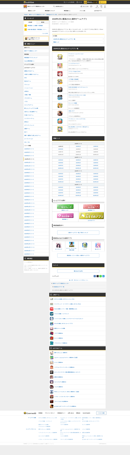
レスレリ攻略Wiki (86, 429)
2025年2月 (78, 160)
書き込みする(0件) (78, 271)
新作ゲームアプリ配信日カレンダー (61, 283)
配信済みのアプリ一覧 (59, 286)
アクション (27, 84)
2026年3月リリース (29, 152)
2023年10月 (60, 195)
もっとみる (45, 33)
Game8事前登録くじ (29, 61)
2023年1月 (60, 187)
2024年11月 (78, 181)
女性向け (26, 91)
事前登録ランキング (50, 10)
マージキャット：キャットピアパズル (76, 119)
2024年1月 (60, 173)
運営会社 (78, 413)
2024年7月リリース (29, 220)
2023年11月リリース (29, 247)
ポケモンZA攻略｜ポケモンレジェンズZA (47, 417)
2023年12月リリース (29, 243)
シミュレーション (28, 88)
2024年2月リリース (29, 237)
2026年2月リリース (29, 155)
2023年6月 (95, 190)
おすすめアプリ (98, 10)
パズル (26, 101)
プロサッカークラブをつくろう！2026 (77, 95)
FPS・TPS (27, 142)
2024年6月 (95, 176)
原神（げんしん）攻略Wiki (44, 429)
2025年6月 (95, 162)
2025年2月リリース (29, 196)
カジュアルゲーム (28, 105)
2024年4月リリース (29, 230)
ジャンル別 (82, 10)
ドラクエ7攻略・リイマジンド (45, 421)
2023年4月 (60, 190)
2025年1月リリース (29, 199)
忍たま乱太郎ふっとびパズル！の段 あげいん (78, 126)
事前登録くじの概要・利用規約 (35, 25)
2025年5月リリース (29, 186)
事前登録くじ (67, 10)
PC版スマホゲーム (28, 115)
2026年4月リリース (29, 149)
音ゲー (26, 132)
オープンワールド (28, 138)
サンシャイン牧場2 (72, 103)
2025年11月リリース (29, 165)
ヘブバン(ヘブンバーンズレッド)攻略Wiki (47, 432)
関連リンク (56, 42)
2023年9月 (95, 192)
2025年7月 (60, 165)
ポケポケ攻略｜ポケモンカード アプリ (90, 421)
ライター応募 (101, 413)
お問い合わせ (71, 413)
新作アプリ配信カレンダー (30, 51)
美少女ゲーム (27, 81)
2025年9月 (95, 165)
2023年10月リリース (29, 250)
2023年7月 (60, 192)
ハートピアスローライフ (73, 63)
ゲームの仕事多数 (69, 2)
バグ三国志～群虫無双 (73, 79)
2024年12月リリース (29, 203)
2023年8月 (78, 192)
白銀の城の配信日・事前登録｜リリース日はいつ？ (38, 29)
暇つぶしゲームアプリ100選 (31, 108)
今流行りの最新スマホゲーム (31, 74)
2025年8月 (78, 165)
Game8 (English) (86, 413)
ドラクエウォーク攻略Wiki (44, 426)
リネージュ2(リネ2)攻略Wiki (66, 439)
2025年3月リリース (29, 193)
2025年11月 (78, 168)
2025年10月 (60, 168)
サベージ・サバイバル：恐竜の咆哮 (71, 246)
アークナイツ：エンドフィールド (75, 54)
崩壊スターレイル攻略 (43, 424)
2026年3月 (95, 146)
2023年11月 (78, 195)
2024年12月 (95, 181)
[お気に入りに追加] (84, 6)
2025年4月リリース (29, 189)
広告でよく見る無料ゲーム (30, 111)
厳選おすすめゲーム (29, 71)
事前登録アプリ (91, 207)
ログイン (102, 2)
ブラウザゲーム (28, 98)
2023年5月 (78, 190)
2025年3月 (95, 160)
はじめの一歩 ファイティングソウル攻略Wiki (92, 439)
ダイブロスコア (58, 246)
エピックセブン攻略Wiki (43, 436)
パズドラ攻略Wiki (64, 424)
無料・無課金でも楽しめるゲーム (32, 135)
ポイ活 (79, 2)
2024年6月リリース (29, 223)
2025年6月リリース (29, 182)
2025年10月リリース (29, 169)
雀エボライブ (98, 246)
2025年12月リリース (29, 162)
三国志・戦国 (27, 94)
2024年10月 (60, 181)
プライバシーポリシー (50, 413)
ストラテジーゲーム (29, 118)
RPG (25, 77)
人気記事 (30, 22)
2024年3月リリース (29, 233)
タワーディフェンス (29, 125)
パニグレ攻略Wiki (64, 436)
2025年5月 (78, 162)
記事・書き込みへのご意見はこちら (78, 280)
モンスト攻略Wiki (86, 424)
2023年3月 (95, 187)
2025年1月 (60, 160)
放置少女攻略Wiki (86, 432)
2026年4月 (60, 149)
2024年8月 (78, 179)
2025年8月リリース (29, 176)
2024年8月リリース (29, 216)
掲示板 (42, 22)
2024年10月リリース (29, 210)
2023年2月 (78, 187)
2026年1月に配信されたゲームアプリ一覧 (64, 39)
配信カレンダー (32, 10)
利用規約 (40, 413)
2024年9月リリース (29, 213)
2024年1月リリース (29, 240)
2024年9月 (95, 179)
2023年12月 (95, 195)
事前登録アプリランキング (30, 57)
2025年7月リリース (29, 179)
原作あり (26, 121)
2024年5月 (78, 176)
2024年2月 (78, 173)
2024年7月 (60, 179)
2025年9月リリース (29, 172)
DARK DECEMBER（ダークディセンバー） (78, 87)
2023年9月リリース (29, 254)
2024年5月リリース (29, 227)
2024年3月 (95, 173)
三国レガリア (71, 111)
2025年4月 (60, 162)
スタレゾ (84, 246)
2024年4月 (60, 176)
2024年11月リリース (29, 206)
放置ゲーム (27, 128)
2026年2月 (78, 146)
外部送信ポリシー (61, 413)
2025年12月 (95, 168)
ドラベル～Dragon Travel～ (74, 71)
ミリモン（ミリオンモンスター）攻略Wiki (47, 439)
